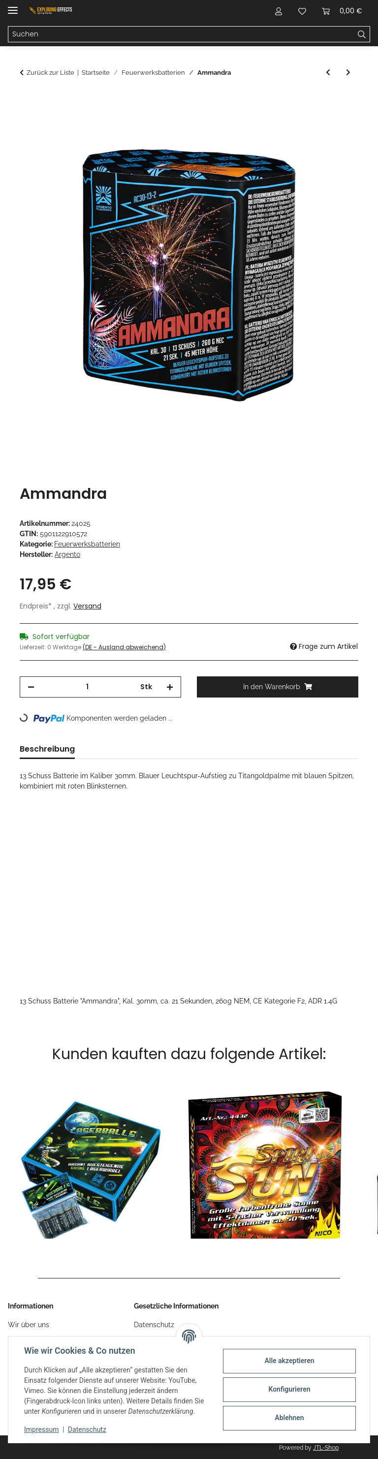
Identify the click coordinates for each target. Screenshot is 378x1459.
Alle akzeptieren (289, 1361)
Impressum (41, 1429)
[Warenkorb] (342, 11)
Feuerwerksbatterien (87, 544)
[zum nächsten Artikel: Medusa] (348, 72)
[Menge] (87, 687)
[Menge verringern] (31, 687)
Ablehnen (289, 1418)
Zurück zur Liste (50, 72)
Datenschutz (87, 1429)
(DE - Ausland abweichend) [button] (124, 647)
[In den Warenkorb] (27, 100)
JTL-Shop (326, 1447)
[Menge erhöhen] (170, 687)
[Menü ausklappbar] (13, 6)
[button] (278, 11)
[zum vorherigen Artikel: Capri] (328, 72)
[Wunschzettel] (302, 11)
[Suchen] (181, 34)
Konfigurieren (289, 1389)
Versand (87, 606)
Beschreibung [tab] (47, 749)
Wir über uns (28, 1325)
